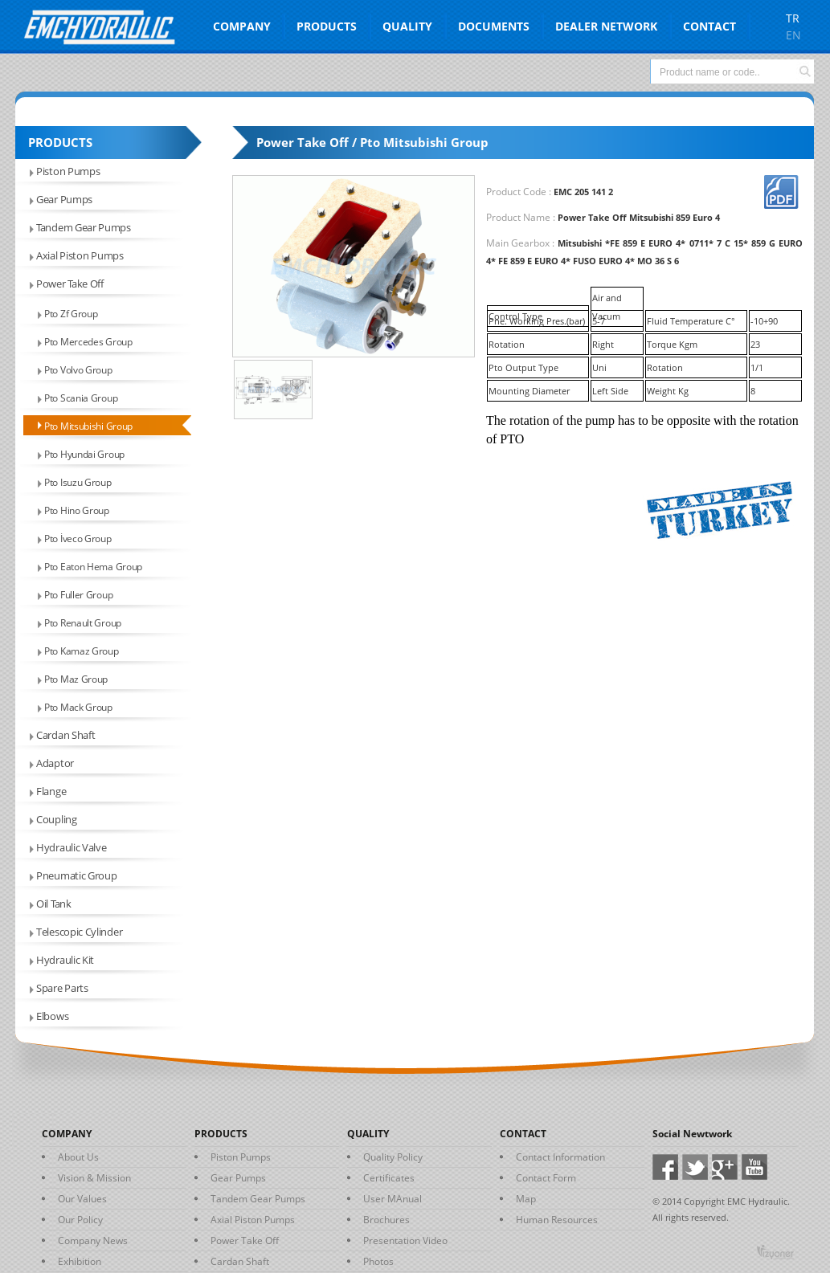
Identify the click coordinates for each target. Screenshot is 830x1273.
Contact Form (546, 1178)
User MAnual (392, 1199)
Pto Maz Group (76, 679)
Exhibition (79, 1261)
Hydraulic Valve (71, 847)
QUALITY (407, 26)
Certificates (389, 1178)
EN (793, 35)
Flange (51, 791)
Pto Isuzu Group (78, 482)
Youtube (756, 1167)
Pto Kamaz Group (81, 651)
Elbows (52, 1016)
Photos (378, 1261)
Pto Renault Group (82, 623)
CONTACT (709, 26)
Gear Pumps (64, 199)
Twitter (697, 1167)
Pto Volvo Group (78, 370)
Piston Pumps (68, 171)
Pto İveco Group (78, 538)
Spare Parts (62, 988)
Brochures (386, 1219)
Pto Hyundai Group (84, 454)
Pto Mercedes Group (88, 342)
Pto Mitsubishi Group (88, 426)
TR (792, 18)
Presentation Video (405, 1240)
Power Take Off (70, 283)
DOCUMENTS (493, 26)
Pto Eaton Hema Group (93, 566)
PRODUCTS (326, 26)
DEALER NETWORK (606, 26)
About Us (78, 1157)
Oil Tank (54, 903)
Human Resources (557, 1219)
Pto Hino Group (76, 510)
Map (526, 1199)
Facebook (667, 1167)
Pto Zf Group (70, 313)
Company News (93, 1240)
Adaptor (55, 763)
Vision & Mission (94, 1178)
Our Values (82, 1199)
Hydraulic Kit (65, 960)
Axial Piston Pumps (80, 255)
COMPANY (242, 26)
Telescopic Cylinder (79, 931)
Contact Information (560, 1157)
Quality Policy (393, 1157)
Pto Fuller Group (78, 595)
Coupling (56, 819)
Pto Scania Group (80, 398)
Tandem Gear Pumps (83, 227)
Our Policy (80, 1219)
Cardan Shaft (65, 735)
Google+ (727, 1167)
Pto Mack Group (78, 707)
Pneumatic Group (76, 875)
